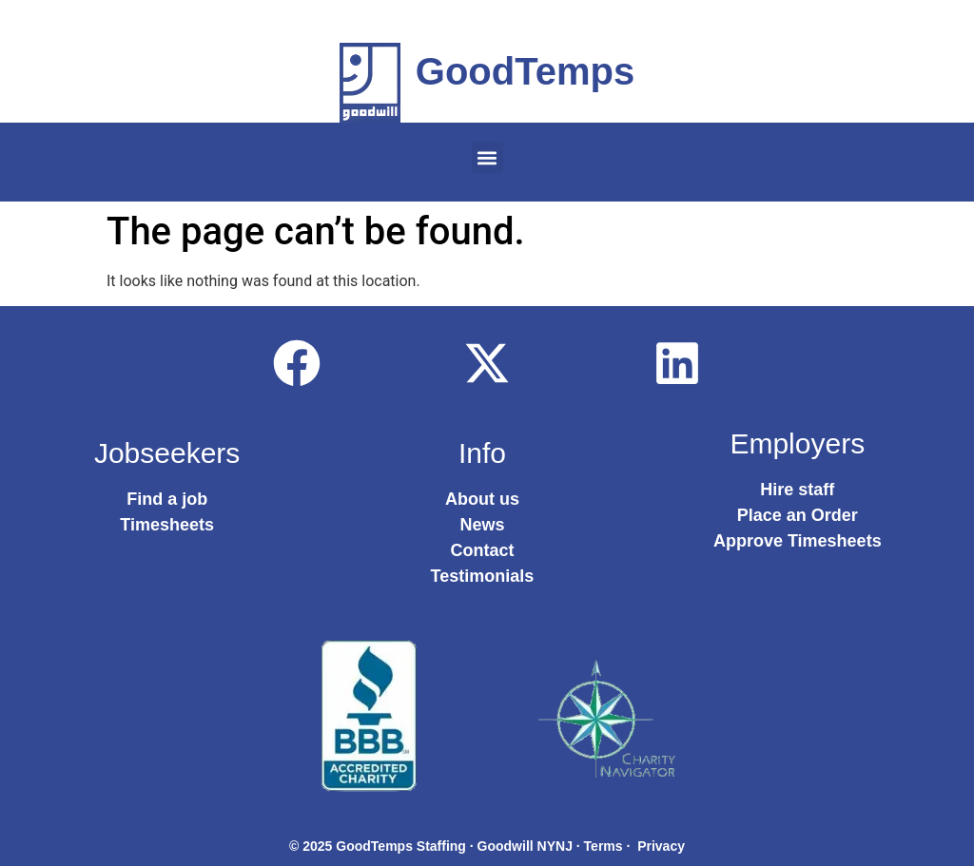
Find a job (167, 499)
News (481, 524)
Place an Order (797, 515)
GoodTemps (525, 71)
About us (482, 499)
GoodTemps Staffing (401, 846)
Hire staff (797, 489)
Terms (603, 846)
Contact (482, 550)
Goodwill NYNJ (525, 846)
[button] (487, 157)
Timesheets (167, 524)
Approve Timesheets (797, 540)
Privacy (661, 846)
